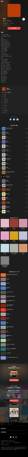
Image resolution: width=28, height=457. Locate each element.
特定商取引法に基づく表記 (5, 444)
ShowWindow (6, 99)
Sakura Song (5, 228)
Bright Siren (6, 100)
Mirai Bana (5, 240)
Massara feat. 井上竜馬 (23, 240)
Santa (14, 228)
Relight (5, 112)
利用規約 (2, 442)
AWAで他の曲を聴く (13, 380)
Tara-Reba (6, 102)
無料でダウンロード (14, 400)
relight (7, 88)
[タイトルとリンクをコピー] (17, 119)
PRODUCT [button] (3, 428)
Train (5, 97)
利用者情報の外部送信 (17, 442)
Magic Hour (23, 228)
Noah (5, 107)
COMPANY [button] (3, 432)
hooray (14, 240)
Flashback (5, 105)
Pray (5, 104)
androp (10, 20)
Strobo (5, 94)
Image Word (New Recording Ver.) (5, 266)
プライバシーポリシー (9, 442)
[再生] (23, 19)
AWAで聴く (14, 28)
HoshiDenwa (6, 110)
